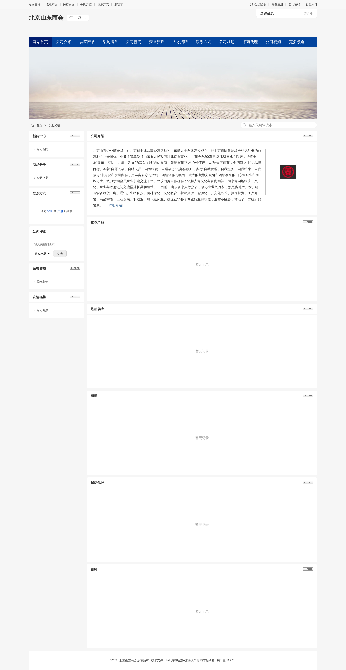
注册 (60, 211)
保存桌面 (68, 4)
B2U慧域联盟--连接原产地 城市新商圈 (190, 660)
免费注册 (277, 4)
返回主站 (34, 4)
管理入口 (311, 4)
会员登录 (260, 4)
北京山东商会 (46, 17)
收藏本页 (51, 4)
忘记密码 (294, 4)
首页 (39, 125)
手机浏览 (86, 4)
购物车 (118, 4)
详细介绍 (115, 205)
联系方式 (103, 4)
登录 (50, 211)
